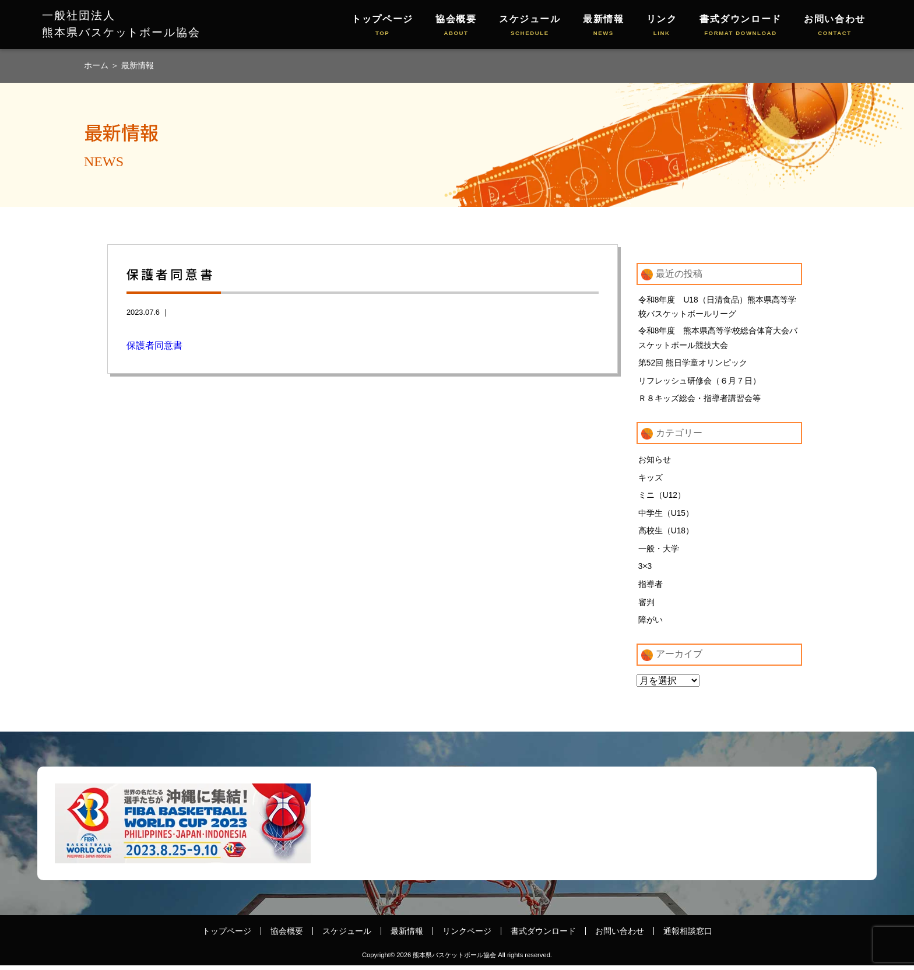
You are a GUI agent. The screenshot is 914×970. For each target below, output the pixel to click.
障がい (650, 624)
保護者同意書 (154, 345)
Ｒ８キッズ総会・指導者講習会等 (699, 401)
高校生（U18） (666, 534)
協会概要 (455, 26)
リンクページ (466, 936)
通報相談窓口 (687, 936)
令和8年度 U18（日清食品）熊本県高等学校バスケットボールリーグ (717, 308)
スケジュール (530, 26)
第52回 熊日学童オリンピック (693, 365)
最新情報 (603, 26)
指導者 (650, 588)
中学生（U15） (666, 516)
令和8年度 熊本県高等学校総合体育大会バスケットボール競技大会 (718, 340)
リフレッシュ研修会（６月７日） (699, 383)
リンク (661, 26)
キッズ (650, 481)
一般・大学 (658, 552)
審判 (646, 606)
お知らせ (654, 463)
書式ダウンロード (740, 26)
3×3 (645, 570)
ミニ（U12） (662, 499)
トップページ (382, 26)
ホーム (97, 65)
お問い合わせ (835, 26)
